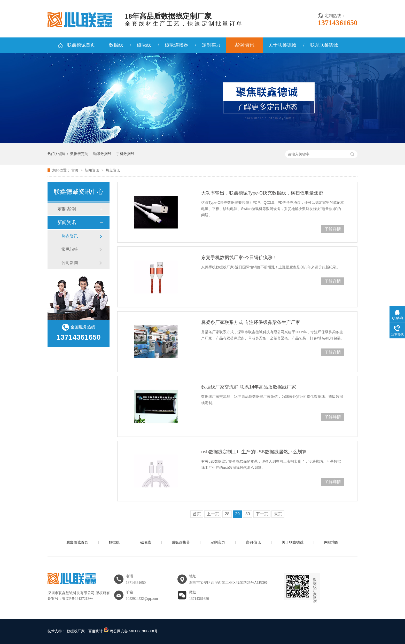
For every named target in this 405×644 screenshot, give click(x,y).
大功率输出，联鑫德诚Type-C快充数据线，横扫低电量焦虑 (262, 193)
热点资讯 (113, 170)
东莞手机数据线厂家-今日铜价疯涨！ (239, 257)
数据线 (116, 45)
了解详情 (332, 229)
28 (227, 514)
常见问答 (69, 249)
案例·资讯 (244, 45)
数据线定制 (79, 154)
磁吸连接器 (176, 45)
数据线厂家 (76, 631)
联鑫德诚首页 (81, 45)
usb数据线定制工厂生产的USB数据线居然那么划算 (254, 451)
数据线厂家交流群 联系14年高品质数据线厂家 (248, 387)
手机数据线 (125, 154)
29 (237, 514)
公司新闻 (69, 262)
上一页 (213, 514)
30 (247, 514)
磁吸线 (144, 45)
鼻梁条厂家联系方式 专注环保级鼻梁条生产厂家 (250, 322)
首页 (75, 170)
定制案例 (66, 209)
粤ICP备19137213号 (77, 599)
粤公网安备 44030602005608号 (131, 631)
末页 (278, 514)
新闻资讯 (92, 170)
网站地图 (331, 542)
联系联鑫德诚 (324, 45)
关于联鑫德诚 (282, 45)
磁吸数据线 (102, 154)
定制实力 (211, 45)
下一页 (262, 514)
